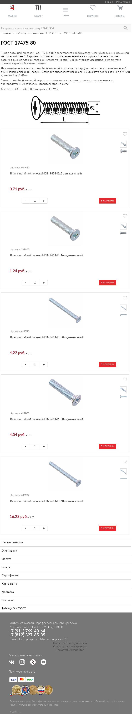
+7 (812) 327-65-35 (27, 635)
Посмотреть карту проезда (70, 643)
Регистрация (123, 2)
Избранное (92, 16)
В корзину (107, 201)
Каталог (38, 16)
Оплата (6, 559)
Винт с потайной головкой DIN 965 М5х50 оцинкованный (46, 337)
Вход (108, 2)
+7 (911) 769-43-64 (27, 631)
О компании (9, 550)
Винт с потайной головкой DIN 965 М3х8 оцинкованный (46, 173)
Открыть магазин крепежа (70, 646)
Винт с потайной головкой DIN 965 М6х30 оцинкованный (46, 419)
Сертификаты (10, 575)
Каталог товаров (12, 542)
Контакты (8, 600)
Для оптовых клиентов (70, 650)
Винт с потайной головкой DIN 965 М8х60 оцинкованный (46, 501)
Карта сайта (9, 583)
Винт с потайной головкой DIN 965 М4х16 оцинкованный (46, 255)
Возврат (7, 567)
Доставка (8, 592)
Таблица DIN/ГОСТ (14, 608)
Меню (66, 16)
